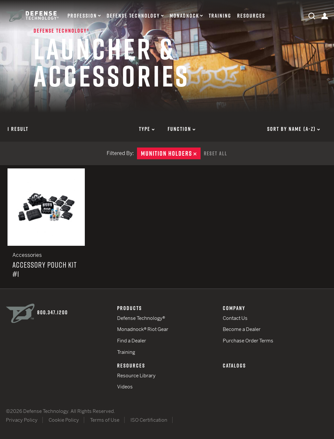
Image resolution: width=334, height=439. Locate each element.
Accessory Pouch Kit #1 (46, 228)
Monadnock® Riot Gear (142, 329)
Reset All (215, 153)
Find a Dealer (131, 340)
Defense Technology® (141, 318)
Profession (82, 16)
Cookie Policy (64, 420)
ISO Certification (148, 420)
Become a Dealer (242, 329)
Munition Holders (171, 153)
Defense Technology (133, 16)
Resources (251, 16)
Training (220, 16)
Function (181, 129)
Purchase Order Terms (248, 340)
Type (147, 129)
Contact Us (235, 318)
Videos (125, 387)
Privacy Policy (22, 420)
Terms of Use (104, 420)
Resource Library (136, 375)
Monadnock (184, 16)
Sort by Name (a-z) (293, 129)
